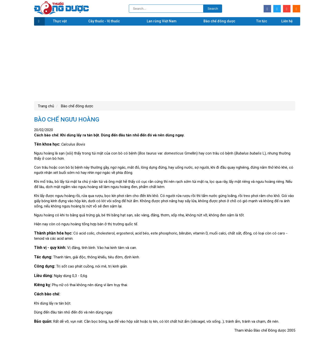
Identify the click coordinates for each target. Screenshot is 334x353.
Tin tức (261, 21)
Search (212, 8)
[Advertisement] (167, 63)
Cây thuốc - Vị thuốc (104, 21)
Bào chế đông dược (219, 21)
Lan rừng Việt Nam (162, 21)
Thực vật (60, 21)
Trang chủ (46, 106)
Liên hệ (287, 21)
